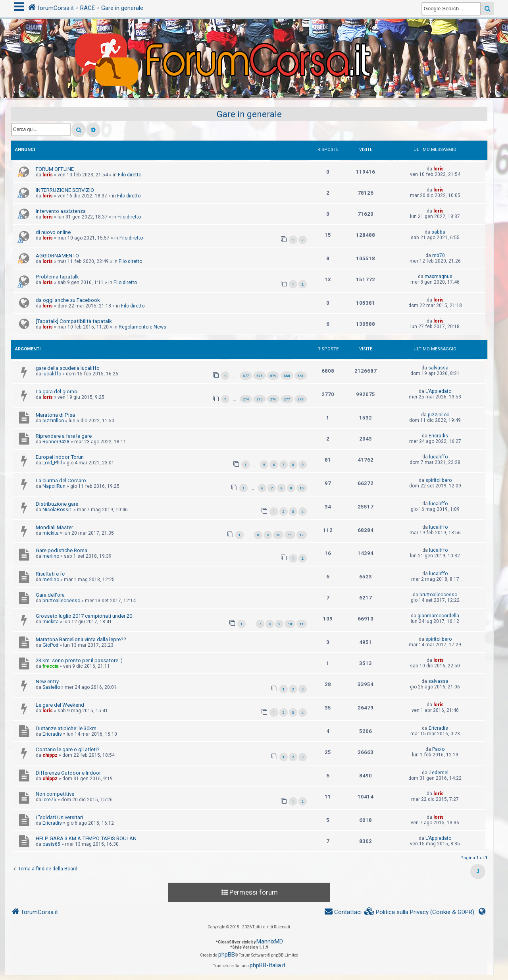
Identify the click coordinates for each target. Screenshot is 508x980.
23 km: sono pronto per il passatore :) (79, 660)
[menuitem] (419, 912)
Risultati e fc (50, 574)
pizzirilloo (53, 420)
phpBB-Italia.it (267, 965)
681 (301, 375)
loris (47, 175)
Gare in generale (249, 114)
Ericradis (438, 436)
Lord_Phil (52, 463)
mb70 (438, 255)
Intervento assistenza (61, 211)
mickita (50, 533)
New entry (47, 681)
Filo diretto (129, 175)
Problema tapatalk (57, 277)
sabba (438, 232)
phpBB (226, 954)
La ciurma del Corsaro (61, 480)
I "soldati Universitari (59, 817)
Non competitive (55, 794)
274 (246, 399)
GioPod (50, 645)
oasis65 (51, 844)
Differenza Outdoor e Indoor (68, 773)
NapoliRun (53, 486)
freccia (50, 666)
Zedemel (438, 772)
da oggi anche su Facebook (68, 300)
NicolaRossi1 (57, 509)
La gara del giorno (56, 391)
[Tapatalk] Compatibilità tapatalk (74, 321)
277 (287, 399)
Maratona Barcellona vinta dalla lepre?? (81, 639)
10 (302, 488)
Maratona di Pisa (55, 415)
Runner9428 (55, 442)
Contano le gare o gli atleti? (68, 749)
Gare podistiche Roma (61, 550)
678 (259, 375)
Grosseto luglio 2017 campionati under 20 (84, 616)
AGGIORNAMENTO (57, 256)
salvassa (438, 368)
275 (259, 399)
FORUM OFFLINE (55, 169)
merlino (50, 556)
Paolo (438, 749)
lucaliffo (51, 374)
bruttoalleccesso (61, 600)
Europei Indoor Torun (60, 457)
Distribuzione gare (57, 504)
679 (273, 375)
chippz (50, 755)
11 (290, 534)
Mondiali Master (54, 527)
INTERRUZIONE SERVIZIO (65, 190)
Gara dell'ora (50, 595)
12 (302, 534)
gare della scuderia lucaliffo (68, 368)
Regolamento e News (142, 327)
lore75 (49, 799)
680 (287, 375)
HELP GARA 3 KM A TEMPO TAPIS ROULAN (86, 838)
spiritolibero (438, 480)
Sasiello (51, 687)
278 (301, 399)
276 (273, 399)
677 (246, 375)
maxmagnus (438, 276)
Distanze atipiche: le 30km (66, 728)
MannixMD (269, 941)
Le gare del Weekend (60, 705)
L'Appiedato (438, 391)
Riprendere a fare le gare (64, 436)
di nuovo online (53, 232)
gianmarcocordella (438, 616)
